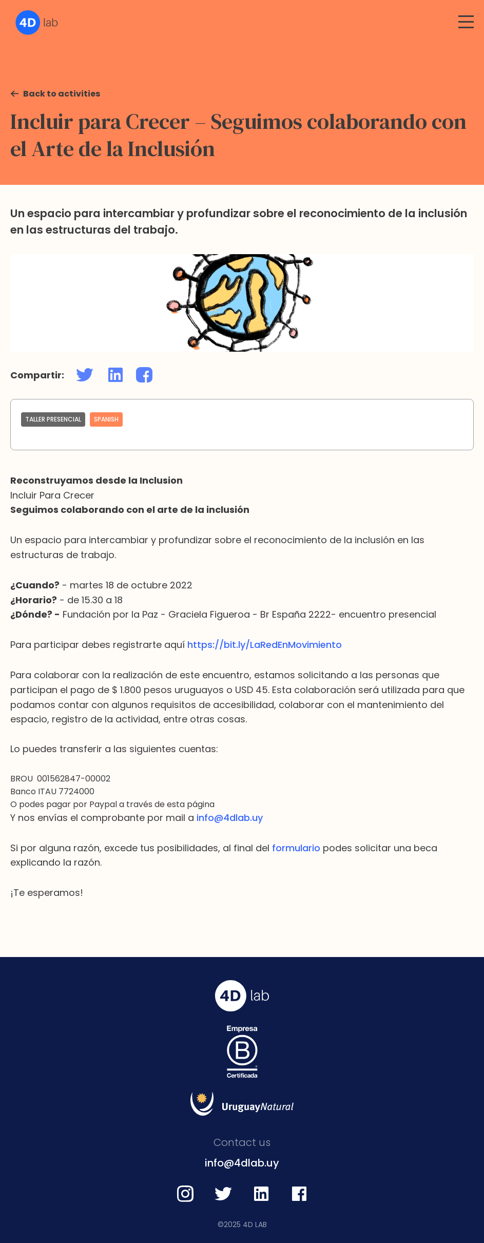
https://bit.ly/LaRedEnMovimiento (264, 644)
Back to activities (61, 94)
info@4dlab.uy (230, 817)
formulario (296, 848)
